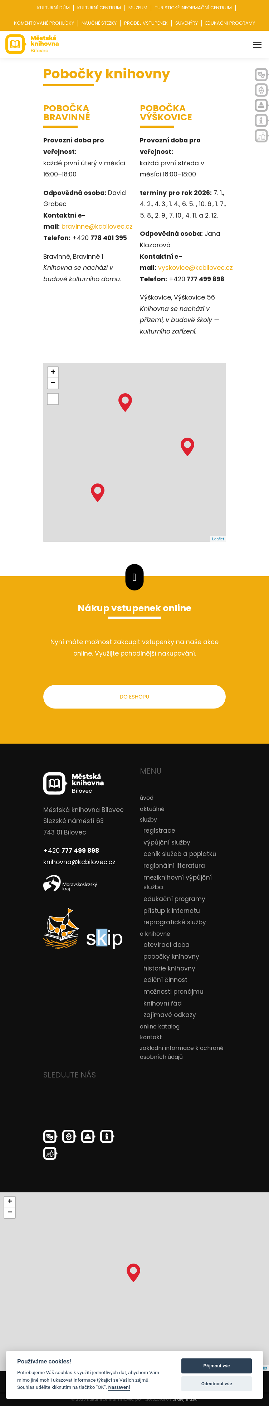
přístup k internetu (171, 910)
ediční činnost (165, 980)
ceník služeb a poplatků (179, 854)
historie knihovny (169, 968)
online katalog (160, 1026)
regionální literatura (174, 865)
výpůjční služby (166, 842)
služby (148, 820)
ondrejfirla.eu (185, 1399)
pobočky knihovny (171, 956)
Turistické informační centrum (193, 8)
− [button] (53, 383)
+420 (71, 850)
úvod (146, 798)
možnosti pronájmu (173, 991)
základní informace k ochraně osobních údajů (182, 1052)
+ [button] (53, 372)
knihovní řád (162, 1003)
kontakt (151, 1037)
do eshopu (134, 696)
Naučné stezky (99, 23)
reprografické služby (174, 922)
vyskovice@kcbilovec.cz (195, 267)
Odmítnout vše (216, 1383)
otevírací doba (166, 944)
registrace (159, 830)
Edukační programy (230, 23)
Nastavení (119, 1387)
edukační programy (174, 899)
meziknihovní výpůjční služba (177, 882)
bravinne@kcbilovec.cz (97, 226)
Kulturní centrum (99, 8)
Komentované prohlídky (44, 23)
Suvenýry (186, 23)
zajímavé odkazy (169, 1015)
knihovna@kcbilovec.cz (79, 862)
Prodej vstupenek (146, 23)
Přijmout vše (217, 1365)
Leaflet (218, 539)
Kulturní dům (53, 8)
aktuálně (152, 809)
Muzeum (137, 8)
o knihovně (155, 934)
